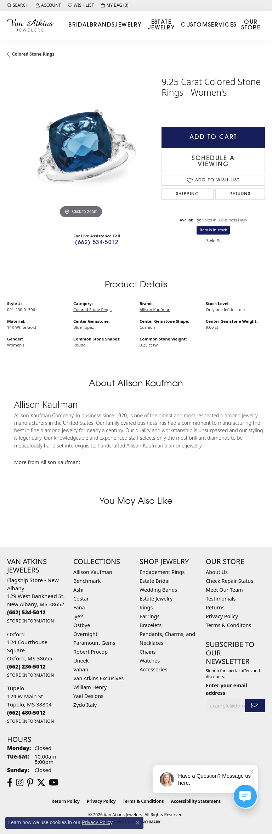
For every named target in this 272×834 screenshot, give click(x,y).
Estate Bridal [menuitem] (155, 580)
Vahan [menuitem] (80, 669)
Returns (240, 194)
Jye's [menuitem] (78, 616)
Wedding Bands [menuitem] (158, 589)
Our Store (250, 25)
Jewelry (128, 25)
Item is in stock (213, 229)
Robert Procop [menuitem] (90, 651)
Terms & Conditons (228, 625)
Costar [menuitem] (81, 598)
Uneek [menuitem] (81, 660)
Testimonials (221, 598)
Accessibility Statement (195, 801)
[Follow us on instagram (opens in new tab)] (19, 782)
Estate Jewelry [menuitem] (156, 598)
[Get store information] (30, 621)
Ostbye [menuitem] (81, 625)
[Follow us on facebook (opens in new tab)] (9, 782)
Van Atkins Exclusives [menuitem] (98, 678)
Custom (194, 25)
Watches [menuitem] (150, 660)
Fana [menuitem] (79, 607)
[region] (80, 146)
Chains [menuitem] (148, 651)
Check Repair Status (229, 580)
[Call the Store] (26, 612)
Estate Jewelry (161, 25)
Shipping (187, 194)
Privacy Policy (222, 616)
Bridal (79, 25)
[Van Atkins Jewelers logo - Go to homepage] (32, 25)
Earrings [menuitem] (149, 616)
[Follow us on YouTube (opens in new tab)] (53, 782)
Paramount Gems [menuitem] (94, 642)
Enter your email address (226, 689)
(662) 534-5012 (96, 243)
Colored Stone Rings (33, 54)
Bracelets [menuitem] (151, 625)
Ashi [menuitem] (78, 589)
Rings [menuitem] (146, 607)
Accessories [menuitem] (153, 669)
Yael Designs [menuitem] (88, 696)
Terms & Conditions (143, 801)
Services (222, 25)
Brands (102, 25)
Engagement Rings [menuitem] (162, 572)
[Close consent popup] (138, 823)
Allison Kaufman (155, 309)
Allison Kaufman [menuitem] (92, 572)
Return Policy (65, 801)
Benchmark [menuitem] (87, 580)
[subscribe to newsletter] (255, 705)
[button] (18, 5)
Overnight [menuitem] (85, 634)
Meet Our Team (224, 589)
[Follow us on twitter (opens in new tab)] (41, 782)
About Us (217, 572)
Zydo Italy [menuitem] (85, 704)
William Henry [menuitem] (90, 687)
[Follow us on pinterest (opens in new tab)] (30, 782)
